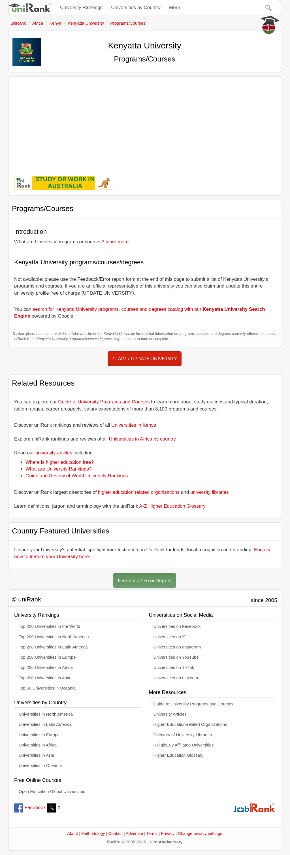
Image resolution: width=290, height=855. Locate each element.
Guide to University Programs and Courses (104, 402)
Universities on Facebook (177, 626)
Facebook (30, 807)
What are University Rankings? (58, 469)
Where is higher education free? (59, 462)
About (72, 833)
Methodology (93, 833)
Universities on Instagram (177, 647)
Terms (152, 833)
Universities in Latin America (45, 724)
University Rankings (81, 7)
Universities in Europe (39, 735)
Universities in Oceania (40, 765)
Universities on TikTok (173, 667)
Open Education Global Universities (52, 791)
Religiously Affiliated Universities (183, 745)
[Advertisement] (144, 122)
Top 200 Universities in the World (49, 626)
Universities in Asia (36, 755)
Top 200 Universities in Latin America (53, 647)
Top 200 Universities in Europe (47, 657)
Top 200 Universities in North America (54, 637)
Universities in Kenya (133, 425)
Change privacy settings (200, 833)
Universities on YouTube (176, 657)
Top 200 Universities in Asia (44, 678)
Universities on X (169, 637)
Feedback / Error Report (144, 580)
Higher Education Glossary (178, 755)
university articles (53, 453)
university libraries (209, 492)
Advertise (134, 833)
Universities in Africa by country (142, 439)
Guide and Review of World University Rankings (76, 475)
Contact (115, 833)
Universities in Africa (38, 745)
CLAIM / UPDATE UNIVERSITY (144, 358)
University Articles (170, 714)
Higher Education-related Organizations (190, 724)
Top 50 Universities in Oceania (47, 688)
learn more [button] (117, 241)
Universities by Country (136, 7)
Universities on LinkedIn (175, 678)
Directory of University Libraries (182, 735)
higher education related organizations (139, 492)
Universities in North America (46, 714)
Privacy (167, 833)
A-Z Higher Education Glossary (172, 506)
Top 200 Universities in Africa (46, 667)
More (174, 7)
